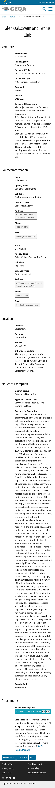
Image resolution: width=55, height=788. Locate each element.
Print (32, 757)
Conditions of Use (36, 764)
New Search (22, 757)
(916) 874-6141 (22, 227)
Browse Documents (37, 772)
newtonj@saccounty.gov (25, 236)
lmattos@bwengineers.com (27, 305)
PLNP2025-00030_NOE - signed (33, 711)
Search (12, 16)
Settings (50, 2)
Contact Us (41, 2)
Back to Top (7, 764)
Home (4, 16)
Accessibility (33, 768)
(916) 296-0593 (22, 295)
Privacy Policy (8, 768)
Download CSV (8, 757)
